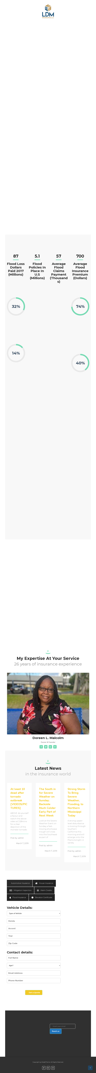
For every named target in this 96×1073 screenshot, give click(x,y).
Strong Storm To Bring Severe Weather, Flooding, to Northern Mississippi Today (76, 802)
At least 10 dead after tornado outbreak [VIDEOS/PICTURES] (18, 798)
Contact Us (63, 25)
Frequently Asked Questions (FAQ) (37, 29)
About (52, 24)
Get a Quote (75, 25)
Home (11, 24)
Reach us (55, 1031)
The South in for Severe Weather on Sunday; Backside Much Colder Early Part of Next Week (47, 802)
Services (22, 24)
